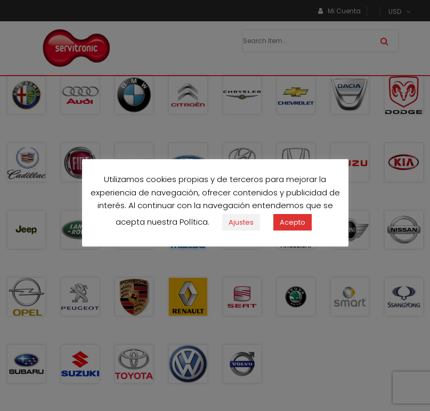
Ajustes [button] (241, 227)
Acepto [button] (292, 227)
